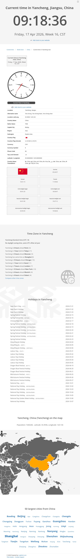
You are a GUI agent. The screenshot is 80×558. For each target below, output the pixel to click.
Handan (71, 521)
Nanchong (15, 531)
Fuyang (37, 521)
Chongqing (7, 521)
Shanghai (11, 536)
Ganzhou (46, 521)
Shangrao (23, 537)
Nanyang (52, 531)
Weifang (35, 541)
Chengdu (66, 516)
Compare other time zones (14, 278)
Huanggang (40, 526)
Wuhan (44, 541)
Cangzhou (35, 516)
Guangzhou (59, 521)
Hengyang (23, 526)
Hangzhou (7, 526)
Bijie (29, 516)
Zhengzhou (32, 547)
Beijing (21, 516)
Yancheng (66, 541)
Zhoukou (42, 546)
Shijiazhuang (66, 536)
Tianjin (13, 541)
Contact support (19, 557)
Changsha (56, 516)
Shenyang (40, 537)
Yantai (74, 542)
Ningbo (62, 531)
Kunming (56, 526)
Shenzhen (52, 536)
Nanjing (24, 531)
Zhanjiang (22, 547)
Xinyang (52, 542)
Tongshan (24, 541)
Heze (31, 526)
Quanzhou (71, 531)
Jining (48, 526)
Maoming (7, 531)
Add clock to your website (41, 40)
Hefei (15, 526)
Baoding (11, 516)
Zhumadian (54, 546)
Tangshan (4, 542)
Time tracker (10, 557)
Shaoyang (31, 537)
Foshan (28, 521)
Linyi (63, 526)
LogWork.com (22, 555)
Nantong (41, 531)
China (28, 49)
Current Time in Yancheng (21, 103)
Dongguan (19, 521)
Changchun (46, 516)
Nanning (32, 531)
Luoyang (70, 526)
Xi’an (58, 542)
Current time (10, 49)
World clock (20, 49)
